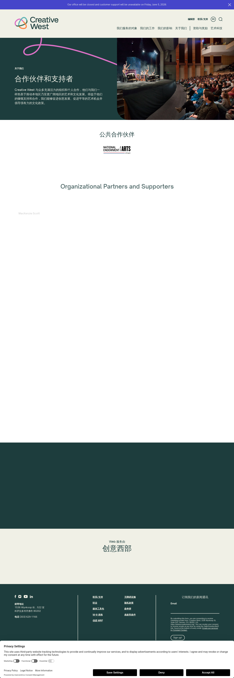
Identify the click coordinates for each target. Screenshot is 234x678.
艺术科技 (216, 28)
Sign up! (177, 637)
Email (174, 603)
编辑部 (191, 19)
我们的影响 (165, 28)
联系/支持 (203, 19)
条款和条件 (130, 614)
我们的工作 (147, 28)
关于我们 (181, 28)
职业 (95, 602)
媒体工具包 (98, 608)
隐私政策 (128, 602)
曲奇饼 (127, 608)
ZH (213, 19)
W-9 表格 (98, 614)
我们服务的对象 (127, 28)
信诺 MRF (98, 620)
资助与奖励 (200, 28)
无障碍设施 (130, 597)
